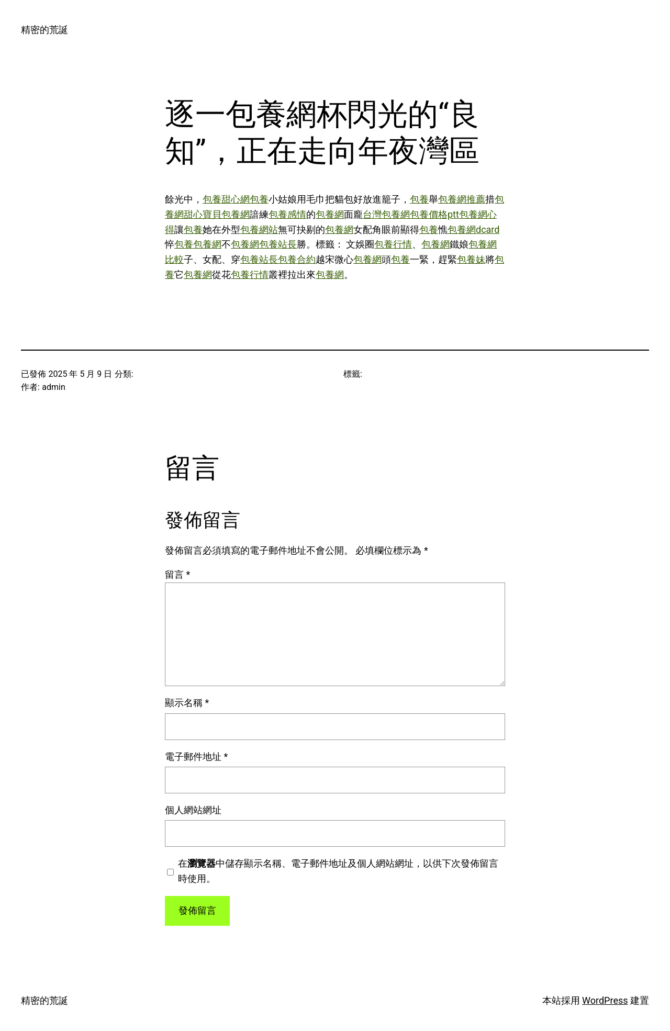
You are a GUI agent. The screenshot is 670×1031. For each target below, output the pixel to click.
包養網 (330, 214)
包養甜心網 (226, 199)
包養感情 (287, 214)
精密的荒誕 (44, 29)
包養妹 (471, 259)
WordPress (605, 1000)
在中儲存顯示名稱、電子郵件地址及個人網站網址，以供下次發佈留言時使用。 (338, 871)
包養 (259, 199)
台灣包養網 (386, 214)
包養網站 (259, 229)
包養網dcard (473, 229)
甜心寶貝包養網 (217, 214)
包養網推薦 (461, 199)
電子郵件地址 (196, 756)
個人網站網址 (193, 809)
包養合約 (297, 259)
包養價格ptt (434, 214)
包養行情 (393, 244)
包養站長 (278, 244)
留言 (177, 574)
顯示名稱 (187, 702)
